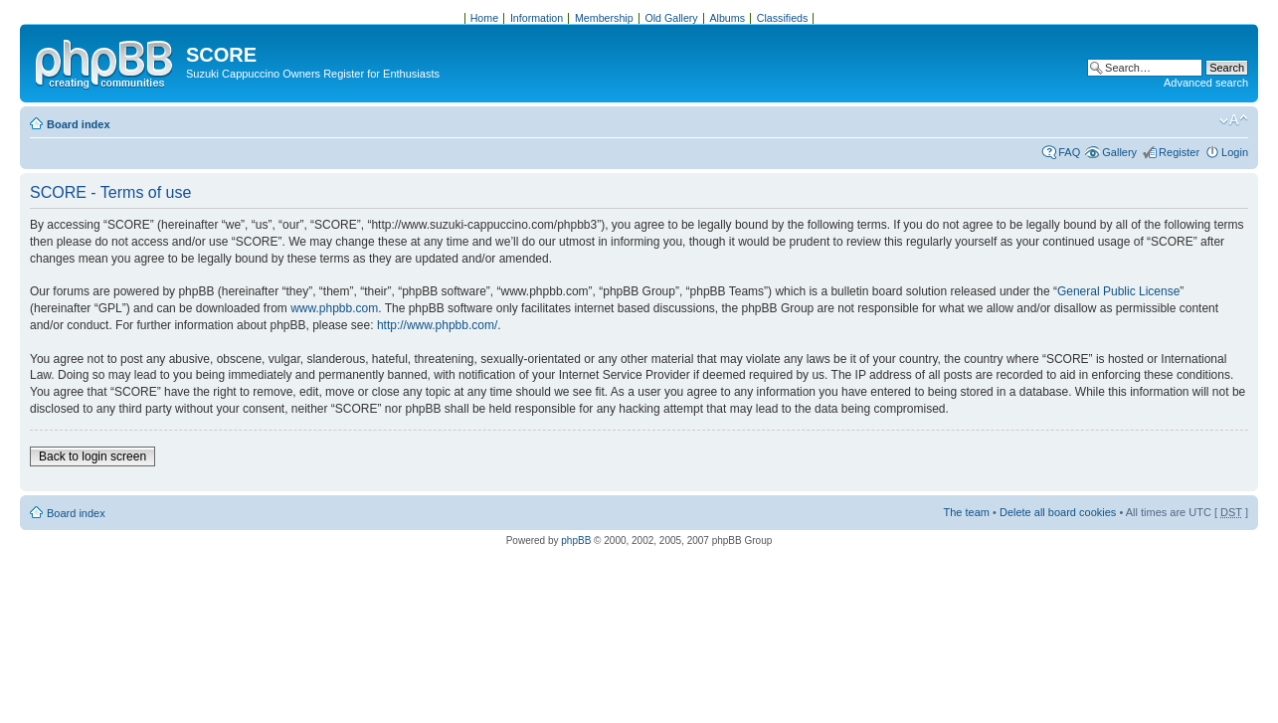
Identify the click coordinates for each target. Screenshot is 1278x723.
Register (1179, 152)
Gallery (1119, 152)
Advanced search (1206, 83)
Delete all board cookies (1058, 512)
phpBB (576, 540)
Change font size (1233, 120)
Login (1234, 152)
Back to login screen (92, 456)
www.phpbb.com (334, 308)
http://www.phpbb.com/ (437, 325)
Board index (78, 124)
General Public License (1118, 291)
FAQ (1069, 152)
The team (967, 512)
